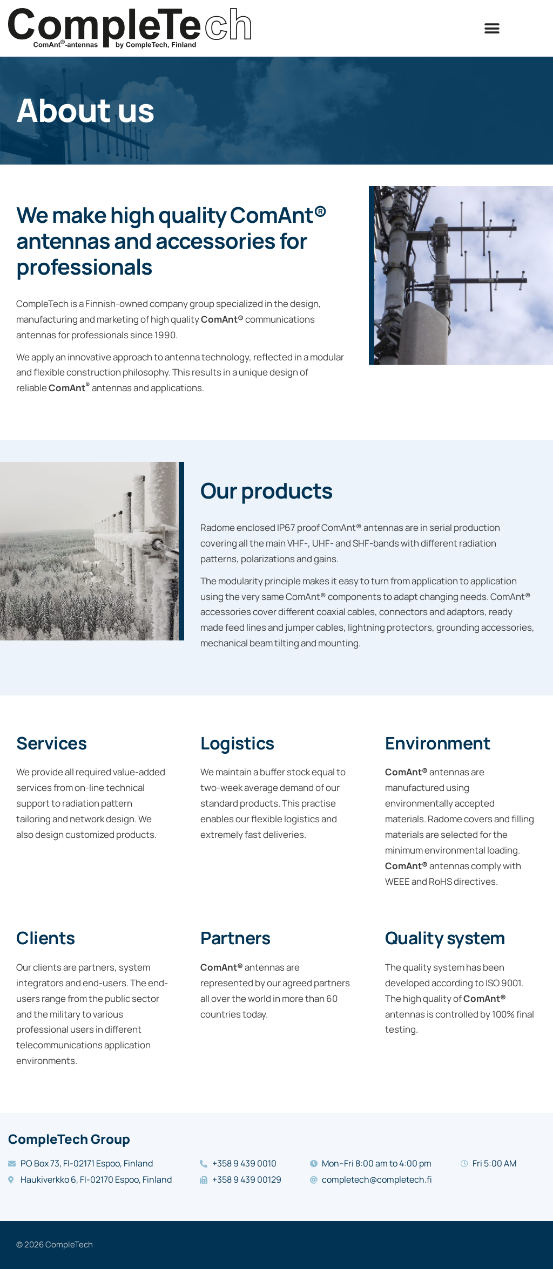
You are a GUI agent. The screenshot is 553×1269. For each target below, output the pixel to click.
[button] (492, 28)
